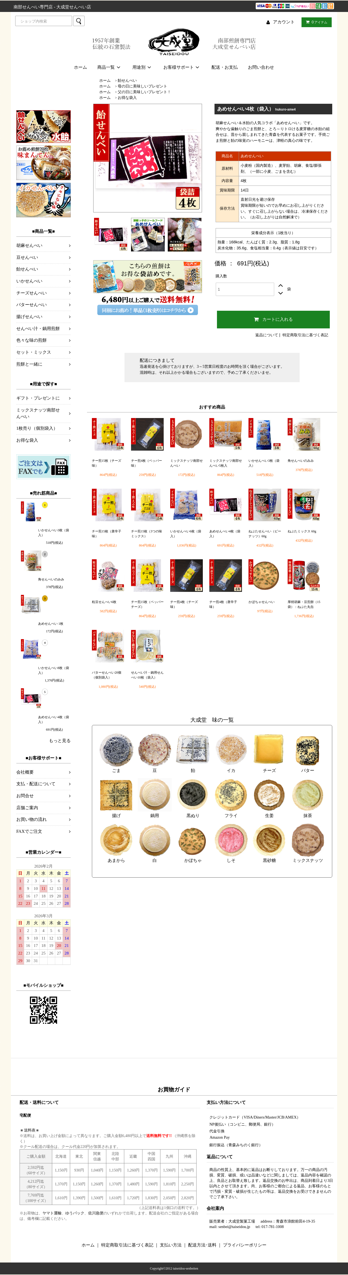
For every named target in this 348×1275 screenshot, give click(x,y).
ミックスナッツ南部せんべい (186, 463)
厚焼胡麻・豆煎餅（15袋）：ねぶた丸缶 (304, 604)
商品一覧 (109, 67)
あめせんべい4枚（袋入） (53, 719)
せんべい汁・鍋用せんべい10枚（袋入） (147, 675)
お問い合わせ (261, 67)
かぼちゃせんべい (261, 602)
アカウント (284, 22)
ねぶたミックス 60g (302, 531)
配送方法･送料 (202, 1245)
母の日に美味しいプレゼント (142, 86)
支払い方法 (171, 1245)
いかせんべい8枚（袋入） (53, 670)
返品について (266, 335)
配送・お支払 (225, 67)
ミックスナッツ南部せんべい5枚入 (225, 463)
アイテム (315, 22)
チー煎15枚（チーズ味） (106, 463)
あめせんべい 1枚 (50, 624)
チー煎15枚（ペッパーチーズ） (147, 604)
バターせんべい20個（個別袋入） (106, 675)
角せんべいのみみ (51, 579)
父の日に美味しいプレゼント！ (144, 92)
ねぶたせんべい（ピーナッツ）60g (264, 533)
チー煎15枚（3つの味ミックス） (146, 533)
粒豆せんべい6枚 (104, 602)
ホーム (80, 67)
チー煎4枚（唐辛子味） (223, 604)
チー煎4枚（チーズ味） (184, 604)
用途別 (142, 67)
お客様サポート (182, 67)
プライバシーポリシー (244, 1245)
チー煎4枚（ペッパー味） (146, 463)
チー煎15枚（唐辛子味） (106, 533)
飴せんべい (127, 80)
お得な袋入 (127, 97)
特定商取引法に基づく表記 (305, 335)
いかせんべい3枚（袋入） (53, 532)
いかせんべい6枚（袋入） (185, 533)
